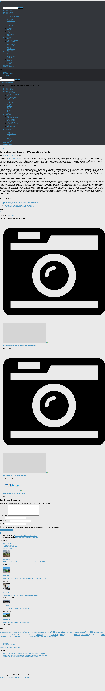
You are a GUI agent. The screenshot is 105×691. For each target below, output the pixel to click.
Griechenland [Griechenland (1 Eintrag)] (23, 647)
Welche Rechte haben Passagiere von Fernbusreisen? (20, 356)
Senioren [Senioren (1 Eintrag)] (8, 649)
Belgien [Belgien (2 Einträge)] (47, 644)
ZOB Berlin (10, 50)
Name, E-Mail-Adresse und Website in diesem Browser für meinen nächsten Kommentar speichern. (31, 539)
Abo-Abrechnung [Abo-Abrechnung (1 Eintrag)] (3, 644)
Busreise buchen (8, 24)
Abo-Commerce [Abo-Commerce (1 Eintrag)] (21, 644)
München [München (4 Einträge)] (85, 647)
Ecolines (9, 38)
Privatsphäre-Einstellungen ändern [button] (10, 660)
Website (2, 536)
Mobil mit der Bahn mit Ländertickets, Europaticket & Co (20, 213)
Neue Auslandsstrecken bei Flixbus (14, 504)
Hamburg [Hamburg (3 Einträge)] (39, 647)
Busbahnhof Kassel (12, 58)
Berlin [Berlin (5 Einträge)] (52, 644)
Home (5, 84)
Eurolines (9, 40)
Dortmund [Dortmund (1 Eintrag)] (82, 644)
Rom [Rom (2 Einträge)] (4, 649)
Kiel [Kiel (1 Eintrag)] (59, 647)
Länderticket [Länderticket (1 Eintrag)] (71, 647)
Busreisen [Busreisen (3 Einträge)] (66, 644)
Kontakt (5, 655)
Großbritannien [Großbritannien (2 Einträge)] (31, 647)
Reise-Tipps (6, 77)
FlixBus (9, 41)
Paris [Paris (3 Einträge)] (103, 647)
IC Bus (8, 43)
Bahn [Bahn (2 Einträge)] (42, 644)
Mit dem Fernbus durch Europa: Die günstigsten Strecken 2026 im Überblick (25, 591)
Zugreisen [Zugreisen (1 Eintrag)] (47, 649)
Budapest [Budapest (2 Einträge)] (59, 644)
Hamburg (9, 69)
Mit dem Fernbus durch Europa (13, 214)
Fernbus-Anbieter (8, 25)
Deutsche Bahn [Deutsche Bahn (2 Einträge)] (74, 644)
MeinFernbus (10, 46)
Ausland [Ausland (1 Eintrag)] (39, 644)
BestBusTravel (11, 33)
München (9, 72)
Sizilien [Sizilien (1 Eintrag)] (11, 649)
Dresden (9, 66)
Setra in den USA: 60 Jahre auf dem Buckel (16, 621)
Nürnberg (9, 74)
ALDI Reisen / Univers (13, 28)
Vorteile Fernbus (8, 85)
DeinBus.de (10, 37)
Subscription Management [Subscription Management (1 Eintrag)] (24, 649)
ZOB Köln (9, 59)
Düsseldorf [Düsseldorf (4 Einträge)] (88, 644)
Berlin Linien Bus (11, 31)
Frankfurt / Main (11, 68)
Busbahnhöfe (7, 49)
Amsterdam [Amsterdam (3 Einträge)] (28, 644)
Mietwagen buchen (8, 78)
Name (2, 530)
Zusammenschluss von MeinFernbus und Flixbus (18, 217)
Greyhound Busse (14, 169)
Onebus (9, 47)
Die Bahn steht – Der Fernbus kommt (14, 486)
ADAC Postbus (11, 27)
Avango (9, 30)
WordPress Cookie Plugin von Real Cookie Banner (15, 690)
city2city (9, 36)
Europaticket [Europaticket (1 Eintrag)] (2, 647)
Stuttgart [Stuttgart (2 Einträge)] (16, 649)
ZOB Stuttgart (11, 62)
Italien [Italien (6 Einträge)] (54, 647)
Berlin (8, 65)
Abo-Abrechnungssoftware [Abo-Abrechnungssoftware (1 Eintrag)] (12, 644)
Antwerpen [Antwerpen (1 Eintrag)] (35, 644)
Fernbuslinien (7, 64)
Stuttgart (9, 75)
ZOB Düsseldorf (11, 53)
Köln (8, 71)
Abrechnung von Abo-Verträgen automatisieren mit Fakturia (20, 607)
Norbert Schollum (7, 166)
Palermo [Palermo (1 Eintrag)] (98, 647)
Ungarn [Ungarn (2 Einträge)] (42, 649)
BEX (8, 34)
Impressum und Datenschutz (11, 657)
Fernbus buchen (8, 22)
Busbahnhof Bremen (13, 52)
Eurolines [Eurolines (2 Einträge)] (97, 644)
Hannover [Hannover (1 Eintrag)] (45, 647)
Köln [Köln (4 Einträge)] (62, 647)
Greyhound (11, 226)
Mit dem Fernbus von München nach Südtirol (16, 634)
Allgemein (6, 618)
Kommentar (4, 527)
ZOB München (11, 61)
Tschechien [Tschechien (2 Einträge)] (36, 649)
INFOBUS (9, 44)
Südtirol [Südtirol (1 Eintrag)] (31, 649)
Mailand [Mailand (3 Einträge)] (77, 647)
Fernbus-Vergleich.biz (6, 14)
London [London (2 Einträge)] (66, 647)
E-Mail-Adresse (5, 533)
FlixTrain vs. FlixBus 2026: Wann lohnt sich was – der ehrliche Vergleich (24, 574)
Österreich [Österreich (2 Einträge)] (52, 649)
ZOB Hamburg (11, 56)
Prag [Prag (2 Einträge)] (1, 649)
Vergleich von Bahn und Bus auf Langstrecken (17, 216)
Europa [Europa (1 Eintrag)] (101, 644)
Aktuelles (6, 87)
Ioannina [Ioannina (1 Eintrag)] (49, 647)
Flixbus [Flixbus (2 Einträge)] (18, 647)
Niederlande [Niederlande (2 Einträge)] (93, 647)
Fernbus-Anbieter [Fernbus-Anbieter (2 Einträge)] (10, 647)
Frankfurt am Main (12, 55)
